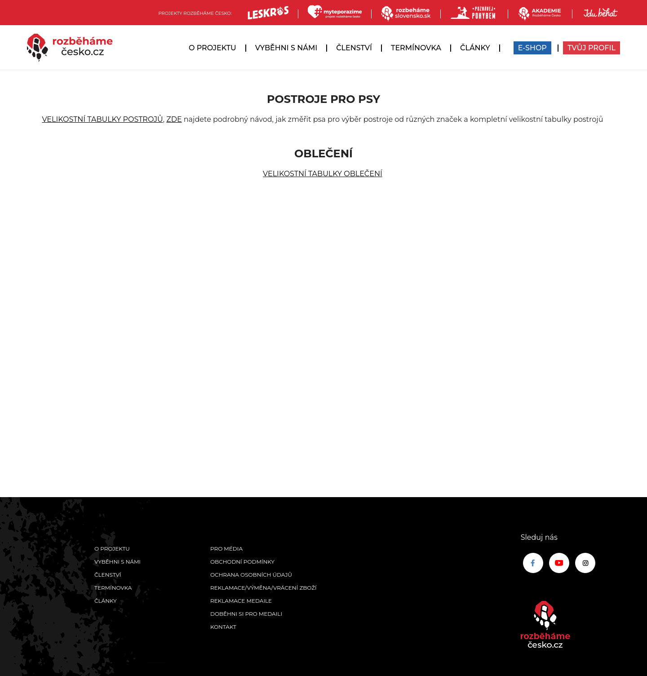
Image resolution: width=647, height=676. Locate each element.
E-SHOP (532, 48)
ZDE (174, 119)
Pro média (226, 548)
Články (475, 48)
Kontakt (223, 626)
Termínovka (416, 48)
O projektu (212, 48)
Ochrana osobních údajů (251, 574)
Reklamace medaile (241, 600)
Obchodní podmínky (242, 561)
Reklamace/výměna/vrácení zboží (263, 587)
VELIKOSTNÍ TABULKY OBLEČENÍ (322, 173)
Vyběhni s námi (286, 48)
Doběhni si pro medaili (246, 613)
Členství (354, 48)
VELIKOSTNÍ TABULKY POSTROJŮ (102, 119)
